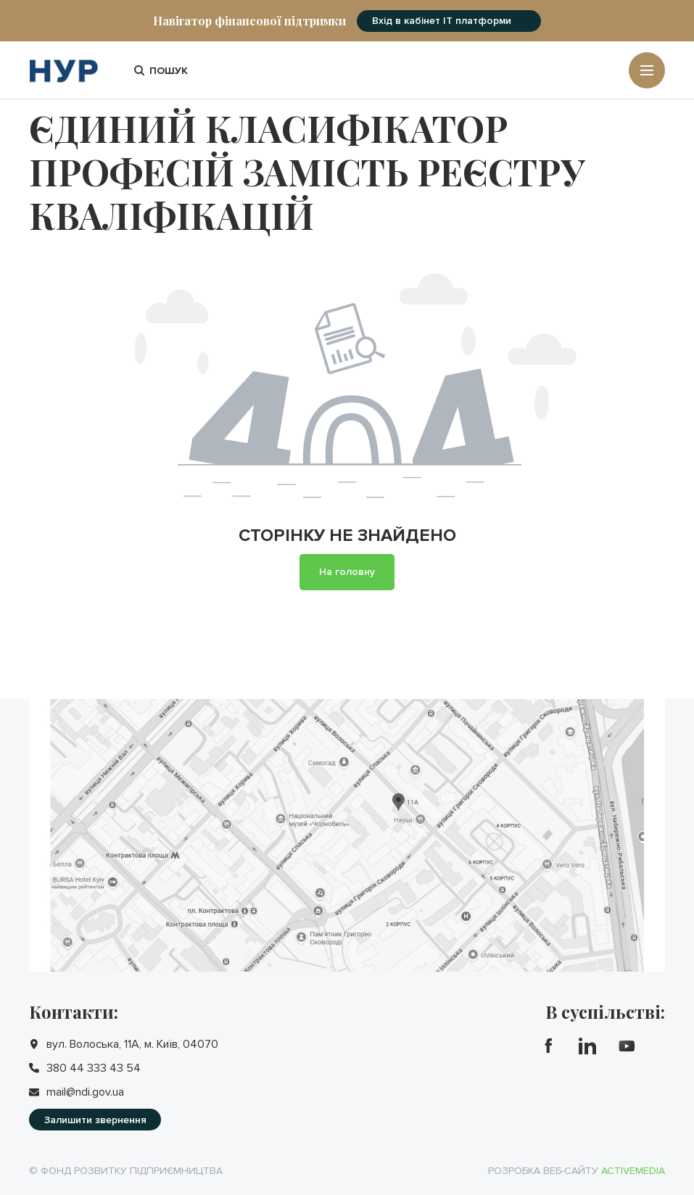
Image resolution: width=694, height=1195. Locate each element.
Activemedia (633, 1171)
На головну (347, 572)
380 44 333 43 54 (93, 1068)
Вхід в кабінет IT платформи (441, 21)
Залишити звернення (95, 1120)
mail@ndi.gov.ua (85, 1092)
